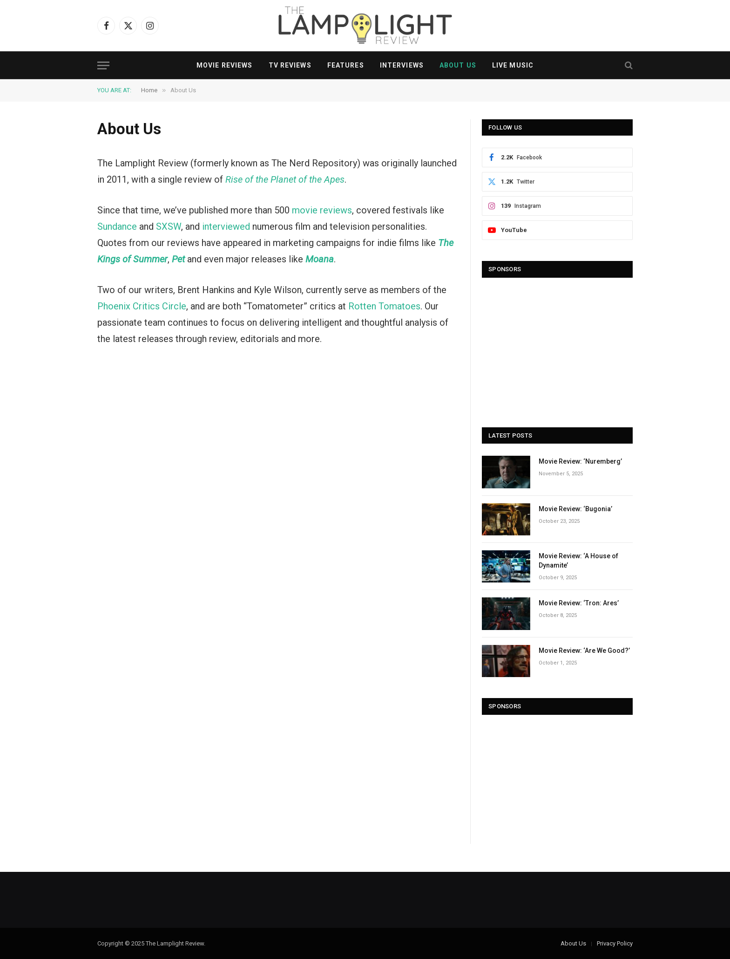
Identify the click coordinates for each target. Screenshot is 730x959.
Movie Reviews (224, 65)
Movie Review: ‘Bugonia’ (575, 509)
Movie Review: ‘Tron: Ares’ (579, 603)
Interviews (402, 65)
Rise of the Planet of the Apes (285, 179)
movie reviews (322, 210)
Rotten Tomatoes (384, 306)
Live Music (513, 65)
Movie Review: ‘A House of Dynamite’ (578, 560)
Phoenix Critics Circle (141, 306)
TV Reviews (290, 65)
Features (345, 65)
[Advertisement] (557, 348)
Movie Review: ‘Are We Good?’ (584, 650)
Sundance (117, 226)
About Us (457, 65)
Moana (319, 259)
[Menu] (103, 65)
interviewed (226, 226)
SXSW (168, 226)
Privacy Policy (615, 943)
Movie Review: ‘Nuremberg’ (580, 461)
